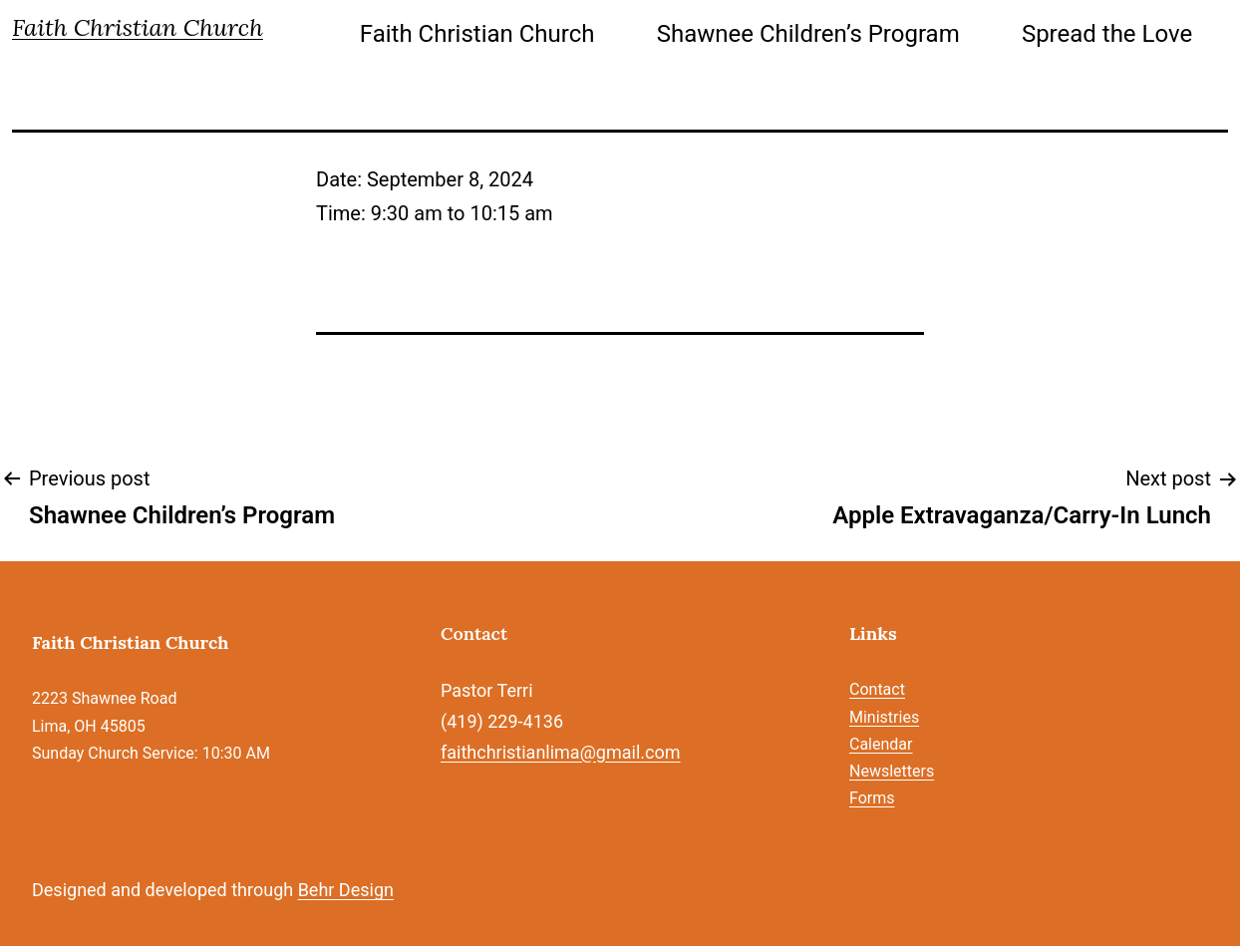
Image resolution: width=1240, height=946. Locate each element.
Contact (877, 689)
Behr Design (346, 889)
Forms (872, 797)
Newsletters (891, 771)
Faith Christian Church (137, 27)
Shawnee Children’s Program (808, 34)
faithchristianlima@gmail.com (560, 752)
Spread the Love (1107, 34)
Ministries (884, 717)
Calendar (880, 744)
